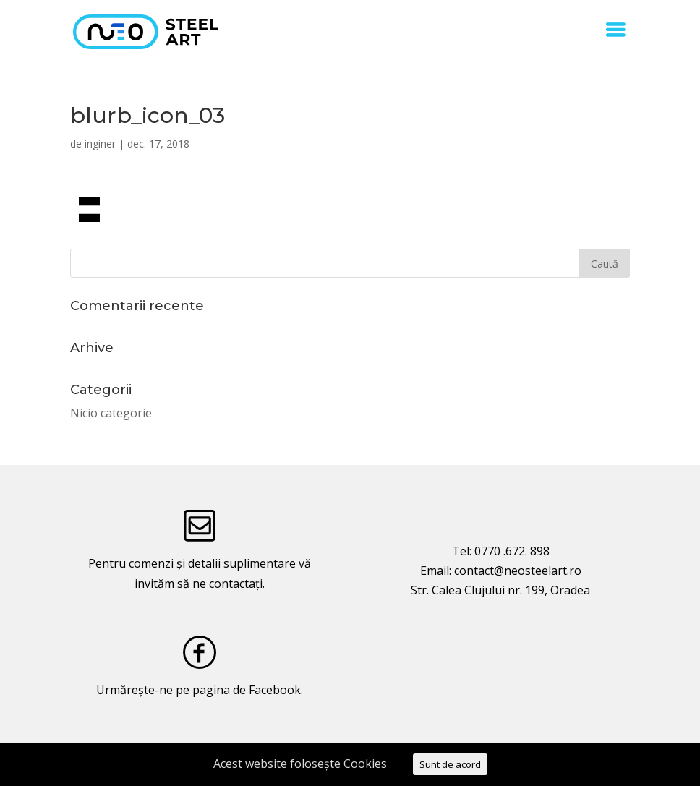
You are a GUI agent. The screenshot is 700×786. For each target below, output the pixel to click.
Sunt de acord (450, 764)
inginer (100, 143)
